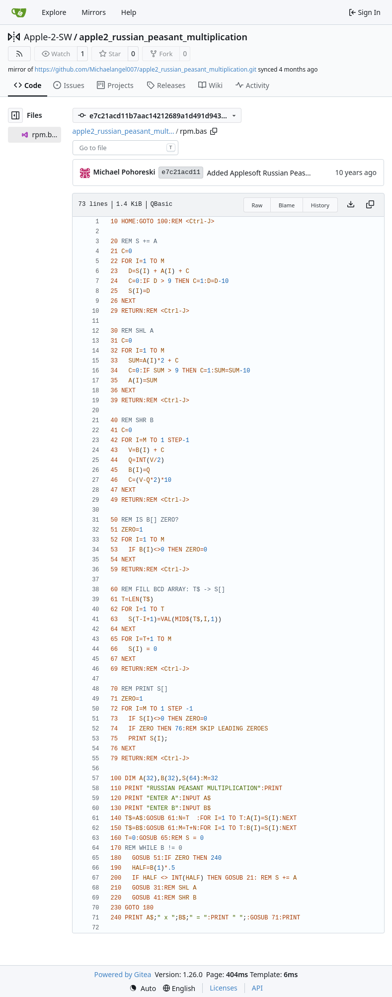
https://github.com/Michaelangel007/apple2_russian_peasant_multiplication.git (145, 69)
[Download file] (351, 204)
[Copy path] (213, 131)
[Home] (19, 12)
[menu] (142, 988)
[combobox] (125, 147)
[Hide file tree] (15, 115)
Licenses (223, 988)
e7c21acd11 (180, 172)
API (257, 988)
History (320, 205)
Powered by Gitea (123, 974)
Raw (257, 205)
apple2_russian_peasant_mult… (123, 131)
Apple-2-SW (48, 37)
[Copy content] (370, 204)
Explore (54, 12)
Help (129, 12)
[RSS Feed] (19, 53)
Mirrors (93, 12)
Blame (287, 205)
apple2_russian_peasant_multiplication (163, 37)
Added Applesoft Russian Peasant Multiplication (284, 173)
